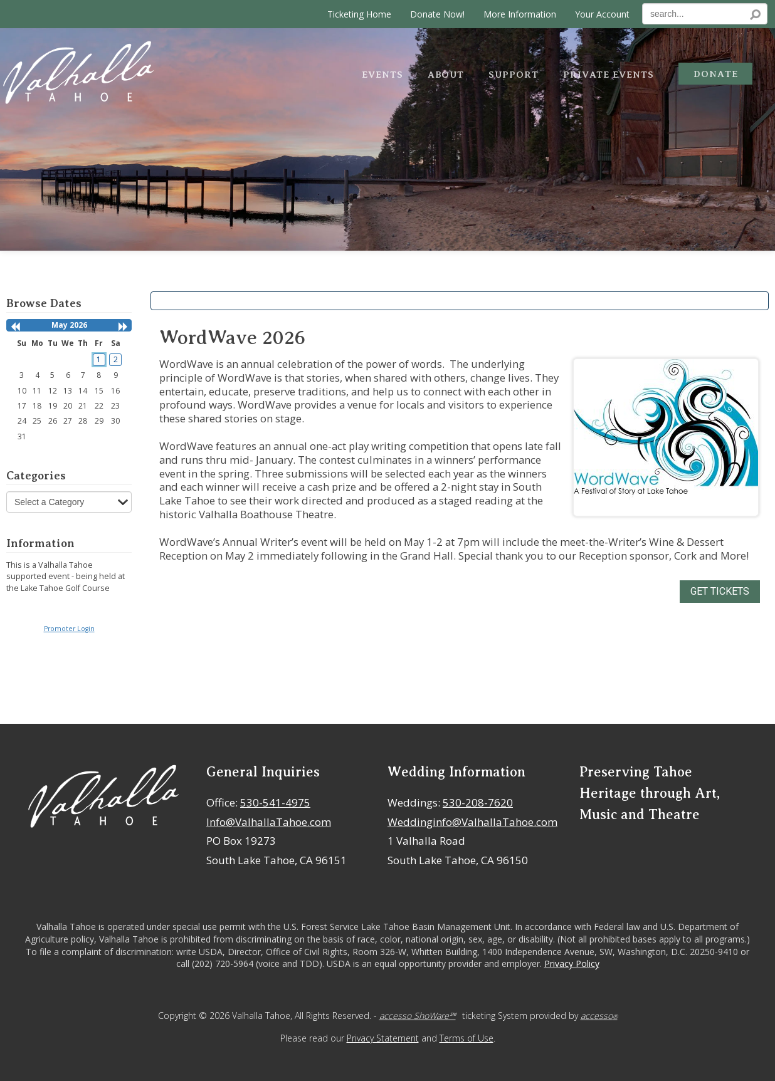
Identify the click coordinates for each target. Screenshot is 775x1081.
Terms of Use (466, 1038)
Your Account (602, 14)
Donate (715, 74)
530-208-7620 (478, 802)
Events (382, 75)
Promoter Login (69, 628)
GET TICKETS (719, 591)
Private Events (608, 75)
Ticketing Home (359, 14)
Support (513, 75)
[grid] (69, 389)
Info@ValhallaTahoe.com (268, 822)
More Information (519, 14)
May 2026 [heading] (69, 325)
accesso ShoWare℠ (417, 1015)
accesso (599, 1015)
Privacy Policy (571, 963)
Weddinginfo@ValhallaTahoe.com (472, 822)
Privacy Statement (383, 1038)
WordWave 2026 (232, 337)
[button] (15, 327)
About (446, 75)
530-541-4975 (275, 802)
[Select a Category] (69, 502)
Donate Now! (437, 14)
